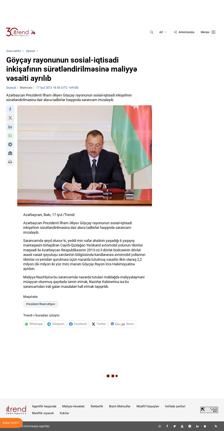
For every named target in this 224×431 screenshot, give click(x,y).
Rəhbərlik (97, 406)
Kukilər (64, 413)
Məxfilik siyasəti (43, 413)
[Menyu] (208, 32)
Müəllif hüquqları (148, 406)
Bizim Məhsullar (120, 406)
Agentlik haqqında (44, 406)
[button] (10, 109)
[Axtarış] (152, 32)
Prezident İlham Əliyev (40, 304)
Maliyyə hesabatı (73, 406)
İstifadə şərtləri (175, 406)
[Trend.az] (21, 32)
